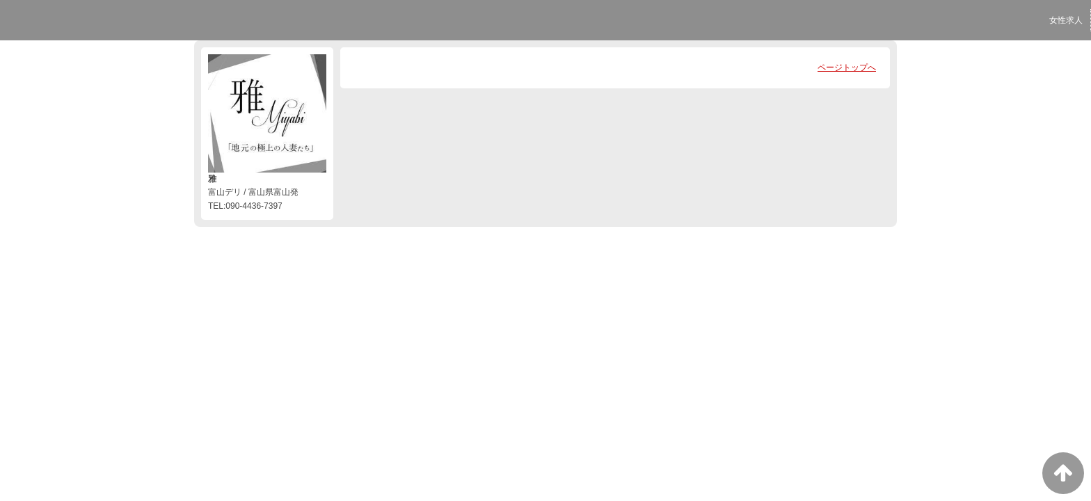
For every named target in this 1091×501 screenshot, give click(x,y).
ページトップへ (847, 67)
